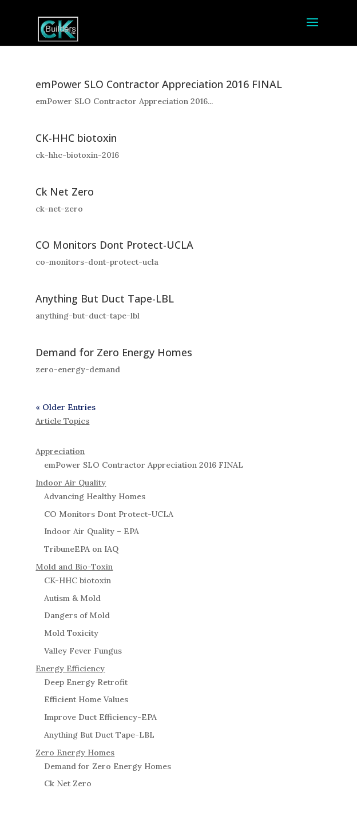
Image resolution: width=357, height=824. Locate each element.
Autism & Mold (72, 598)
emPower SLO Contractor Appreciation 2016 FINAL (158, 84)
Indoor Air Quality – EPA (91, 531)
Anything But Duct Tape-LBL (104, 298)
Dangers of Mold (77, 615)
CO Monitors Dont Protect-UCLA (114, 245)
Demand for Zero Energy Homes (113, 352)
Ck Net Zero (64, 191)
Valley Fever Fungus (83, 651)
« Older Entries (65, 407)
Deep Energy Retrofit (86, 682)
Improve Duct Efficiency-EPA (100, 717)
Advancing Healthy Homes (94, 496)
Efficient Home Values (86, 699)
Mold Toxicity (71, 633)
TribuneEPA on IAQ (81, 549)
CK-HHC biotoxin (76, 138)
